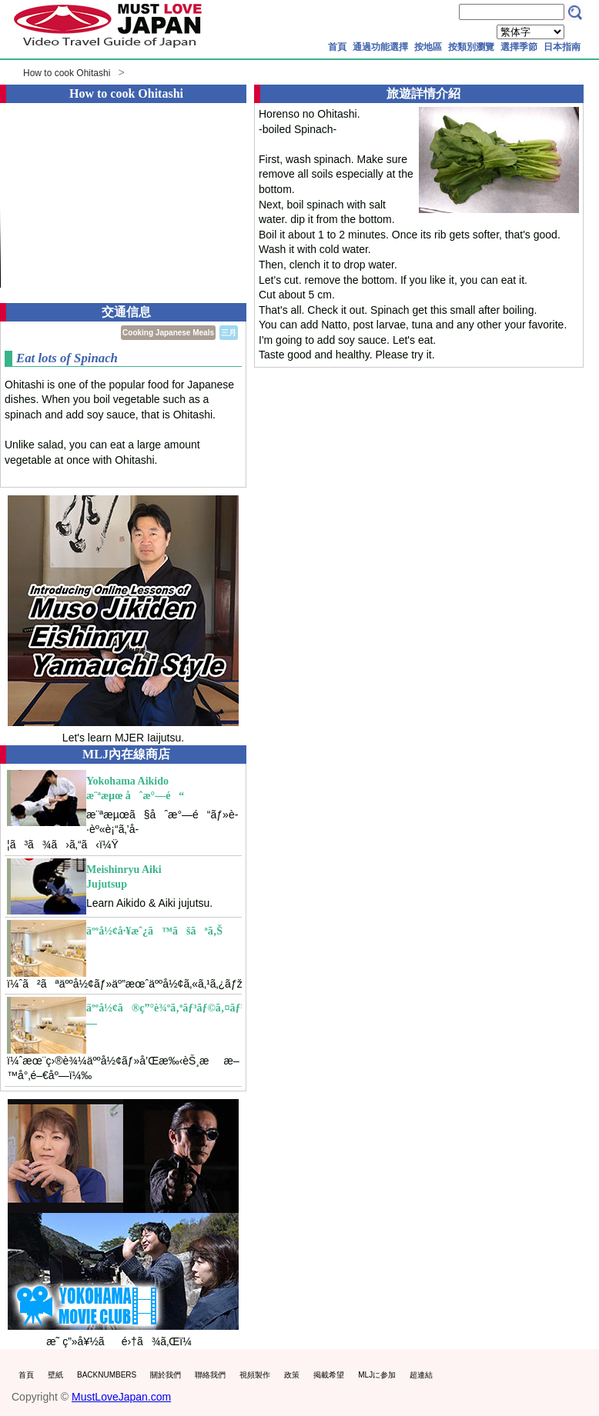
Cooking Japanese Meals (168, 332)
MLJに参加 (377, 1375)
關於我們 (165, 1375)
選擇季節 (518, 47)
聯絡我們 (210, 1375)
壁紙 (55, 1375)
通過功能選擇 (380, 47)
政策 (292, 1375)
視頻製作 (254, 1375)
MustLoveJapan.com (121, 1397)
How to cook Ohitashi (66, 73)
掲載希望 (328, 1375)
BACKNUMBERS (106, 1375)
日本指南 (562, 47)
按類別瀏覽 (471, 47)
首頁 (337, 47)
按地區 (428, 47)
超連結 (421, 1375)
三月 (228, 332)
